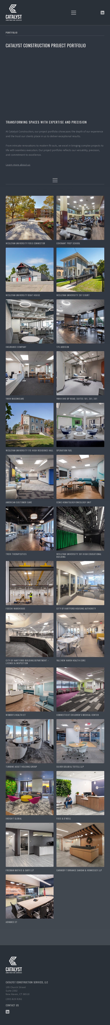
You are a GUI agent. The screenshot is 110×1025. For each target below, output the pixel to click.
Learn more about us (18, 164)
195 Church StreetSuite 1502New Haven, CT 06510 (18, 991)
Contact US (12, 1005)
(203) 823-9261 (14, 999)
